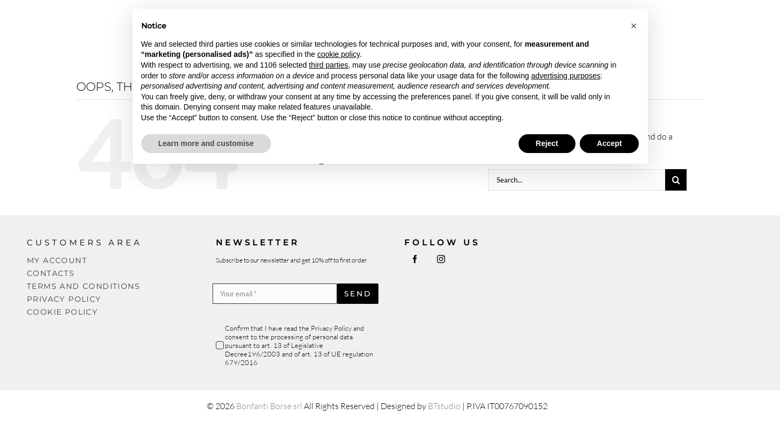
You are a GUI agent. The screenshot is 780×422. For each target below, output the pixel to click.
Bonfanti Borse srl (269, 406)
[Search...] (576, 180)
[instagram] (441, 259)
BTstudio (444, 406)
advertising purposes (565, 75)
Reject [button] (547, 143)
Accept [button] (609, 143)
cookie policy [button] (338, 54)
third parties (328, 65)
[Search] (676, 180)
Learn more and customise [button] (206, 143)
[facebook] (414, 259)
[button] (634, 25)
